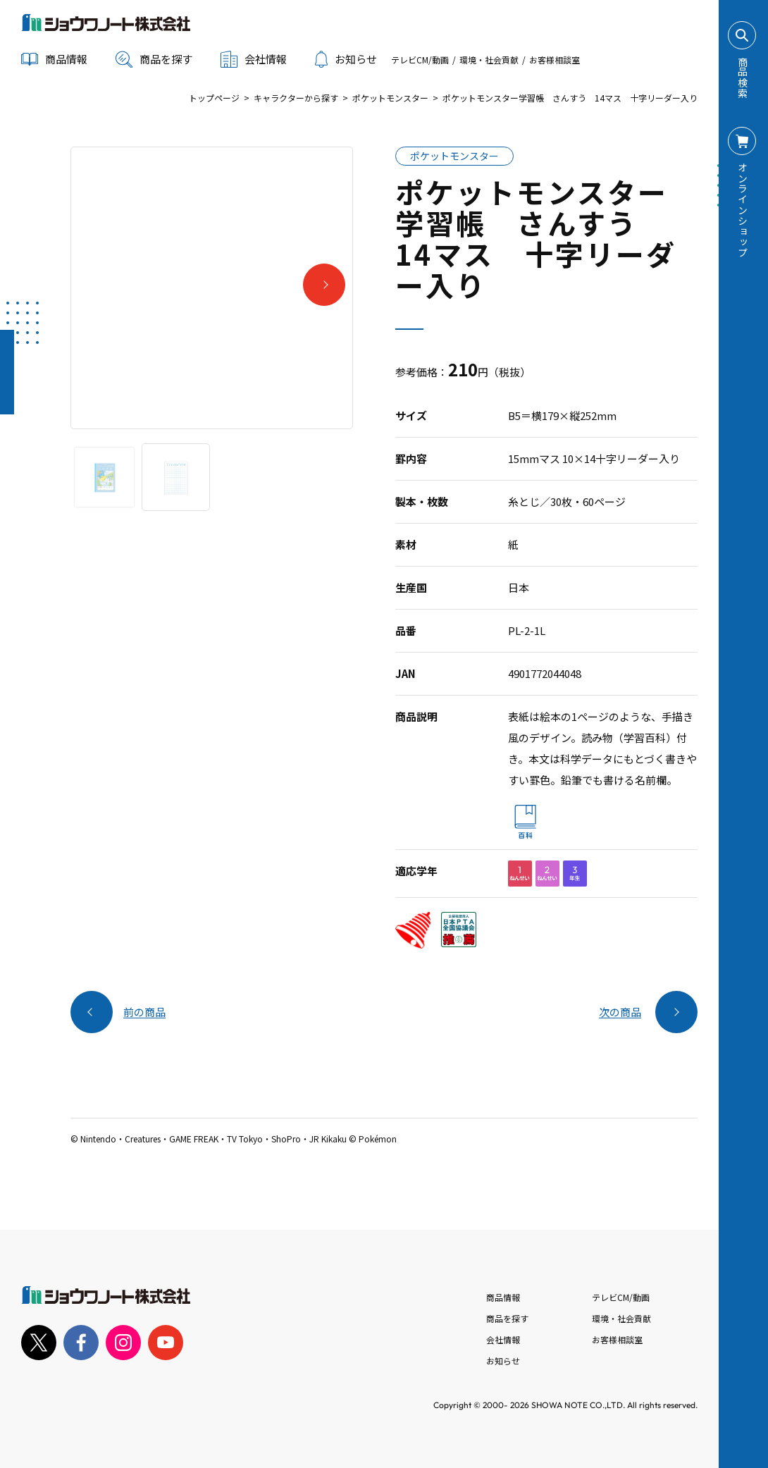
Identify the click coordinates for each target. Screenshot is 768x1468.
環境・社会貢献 (489, 60)
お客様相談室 (554, 60)
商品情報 (503, 1297)
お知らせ (346, 59)
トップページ (214, 98)
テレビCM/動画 (420, 60)
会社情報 (503, 1339)
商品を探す (154, 59)
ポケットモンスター (390, 98)
